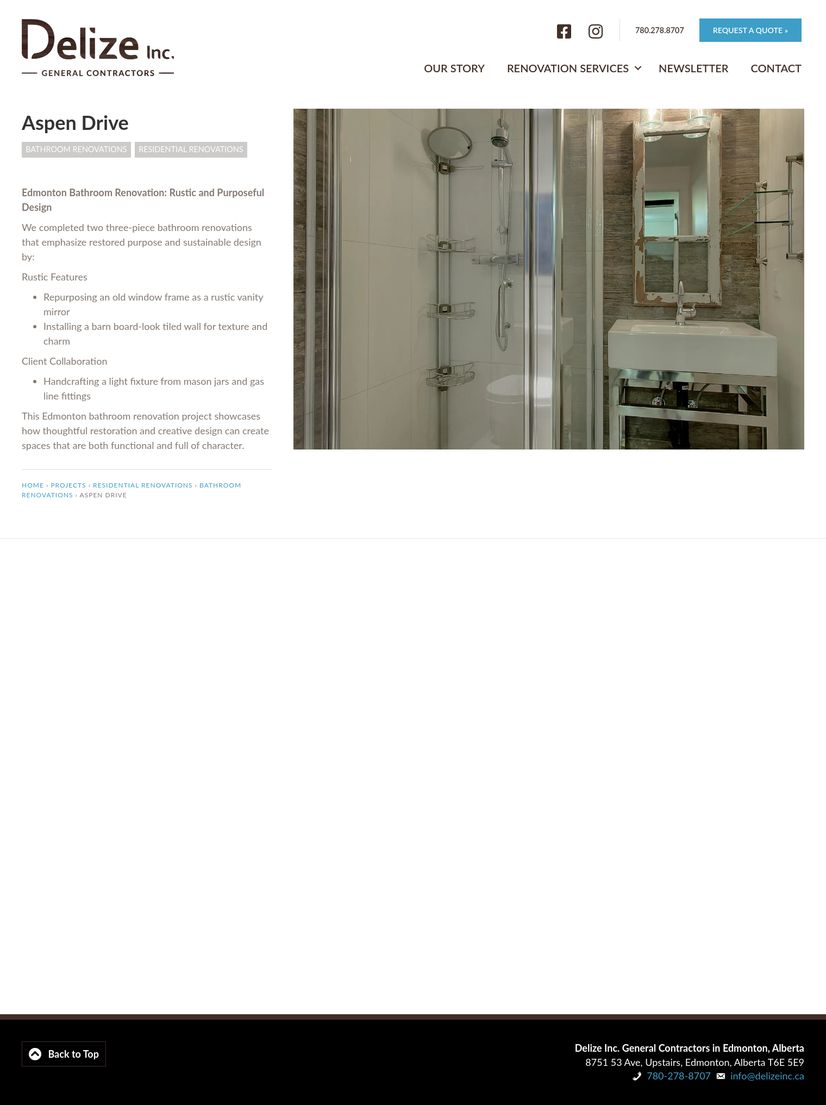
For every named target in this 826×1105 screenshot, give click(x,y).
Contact (776, 67)
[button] (638, 67)
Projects (68, 485)
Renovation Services (568, 67)
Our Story (454, 67)
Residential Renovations (191, 149)
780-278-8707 (679, 1076)
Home (33, 485)
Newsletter (693, 67)
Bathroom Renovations (76, 149)
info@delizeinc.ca (767, 1076)
